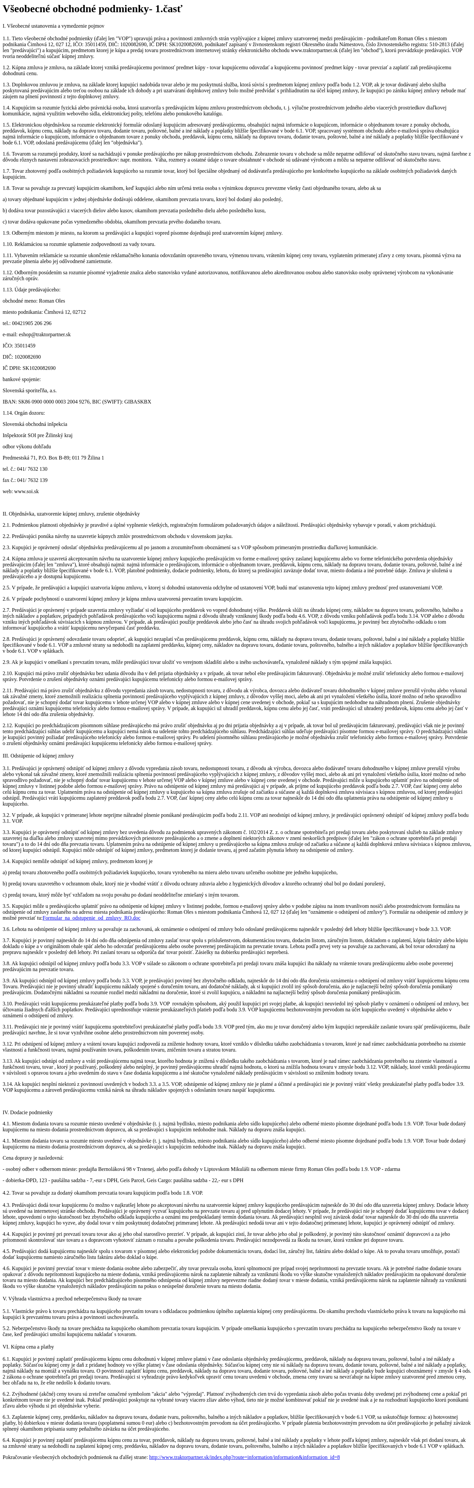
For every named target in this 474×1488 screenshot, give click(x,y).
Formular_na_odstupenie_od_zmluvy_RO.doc (91, 918)
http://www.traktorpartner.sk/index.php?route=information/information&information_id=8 (244, 1457)
